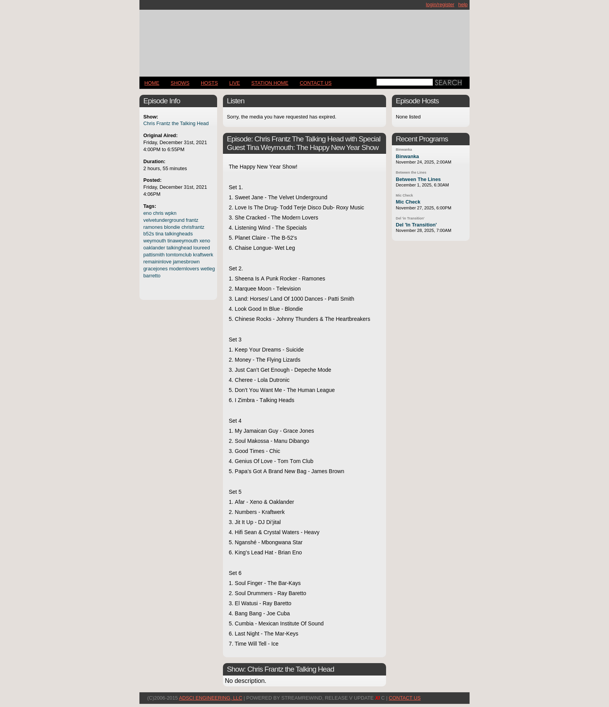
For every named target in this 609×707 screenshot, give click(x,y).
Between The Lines (418, 179)
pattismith (154, 255)
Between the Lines (411, 172)
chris (158, 213)
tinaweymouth (182, 241)
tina (159, 234)
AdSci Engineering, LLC (210, 698)
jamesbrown (186, 262)
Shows (180, 83)
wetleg (207, 269)
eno (147, 213)
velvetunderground (163, 220)
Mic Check (404, 195)
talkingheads (179, 234)
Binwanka (404, 150)
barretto (151, 276)
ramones (153, 227)
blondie (172, 227)
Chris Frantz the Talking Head (176, 123)
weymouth (154, 241)
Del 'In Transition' (416, 225)
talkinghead (179, 248)
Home (151, 83)
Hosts (209, 83)
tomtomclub (178, 255)
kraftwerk (203, 255)
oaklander (154, 248)
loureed (201, 248)
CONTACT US (316, 83)
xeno (204, 241)
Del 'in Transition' (410, 218)
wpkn (171, 213)
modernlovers (184, 269)
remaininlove (157, 262)
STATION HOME (270, 83)
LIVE (234, 83)
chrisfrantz (192, 227)
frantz (192, 220)
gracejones (155, 269)
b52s (148, 234)
